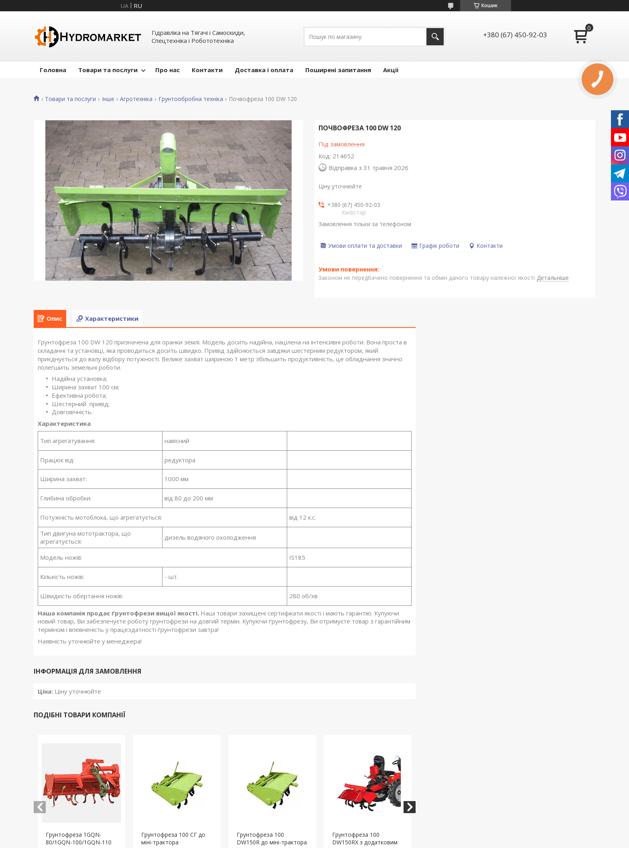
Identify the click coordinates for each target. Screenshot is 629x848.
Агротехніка (136, 99)
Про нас (167, 70)
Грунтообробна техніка (190, 99)
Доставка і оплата (264, 70)
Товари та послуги (108, 70)
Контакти (207, 70)
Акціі (390, 70)
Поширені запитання (338, 70)
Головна (53, 70)
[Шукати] (435, 36)
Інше (108, 99)
